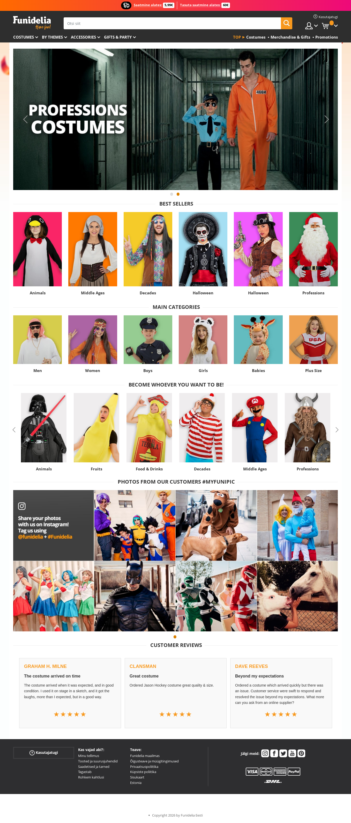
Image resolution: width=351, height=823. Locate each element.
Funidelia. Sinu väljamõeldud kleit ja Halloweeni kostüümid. (32, 23)
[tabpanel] (175, 119)
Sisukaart (137, 777)
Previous (25, 119)
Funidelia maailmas (145, 755)
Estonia (135, 782)
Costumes (23, 37)
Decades (148, 292)
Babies (258, 370)
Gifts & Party (118, 37)
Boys (147, 370)
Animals (38, 292)
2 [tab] (178, 196)
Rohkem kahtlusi (91, 777)
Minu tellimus (88, 755)
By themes (52, 37)
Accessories (83, 37)
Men (37, 370)
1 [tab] (171, 196)
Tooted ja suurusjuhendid (98, 761)
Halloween (203, 292)
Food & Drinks (149, 468)
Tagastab (85, 771)
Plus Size (313, 370)
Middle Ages (92, 292)
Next (326, 119)
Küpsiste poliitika (143, 771)
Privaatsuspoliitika (144, 766)
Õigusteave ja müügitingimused (154, 761)
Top (237, 37)
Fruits (96, 468)
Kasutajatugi (43, 752)
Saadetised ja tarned (93, 766)
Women (92, 370)
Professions (313, 292)
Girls (203, 370)
